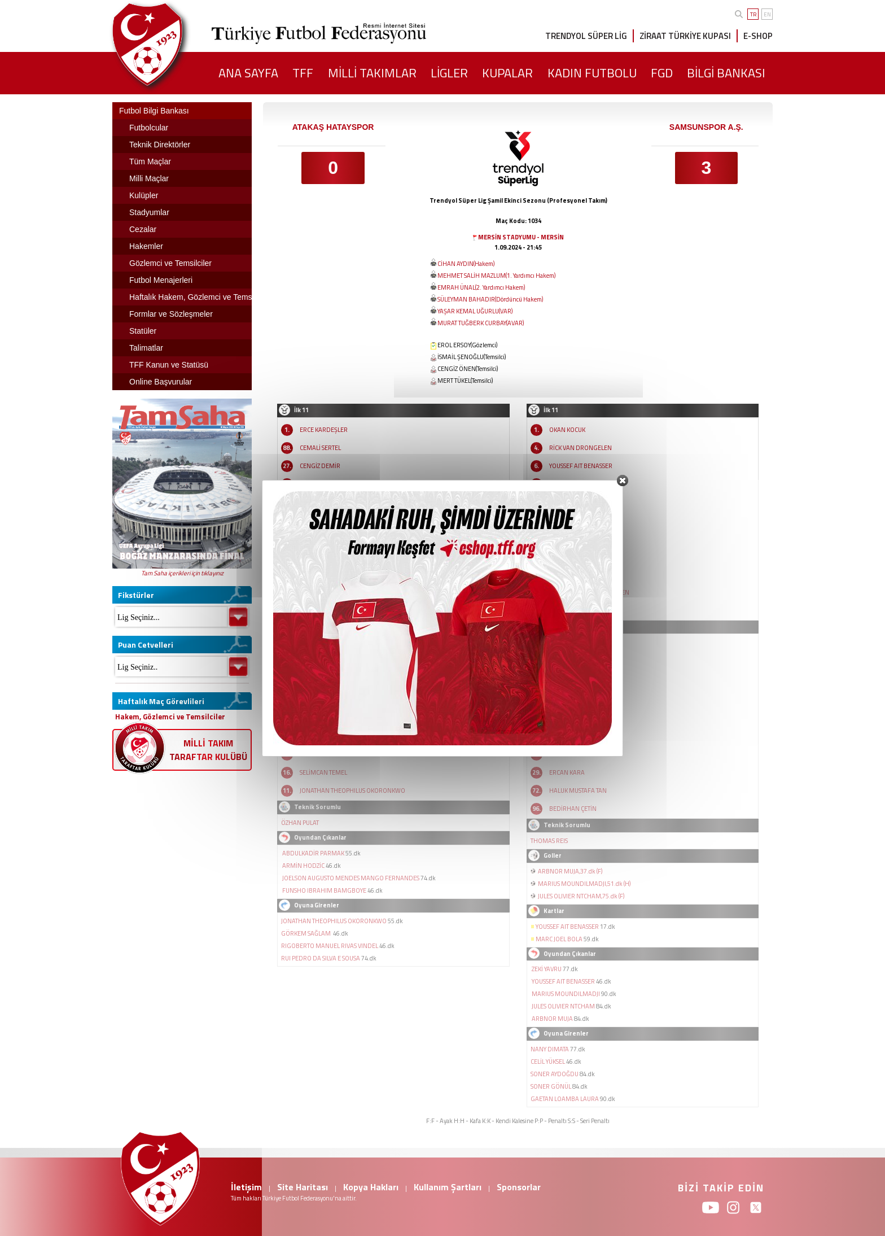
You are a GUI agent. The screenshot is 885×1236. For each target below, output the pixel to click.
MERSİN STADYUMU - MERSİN (521, 237)
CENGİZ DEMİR (320, 465)
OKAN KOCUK (567, 429)
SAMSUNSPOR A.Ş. (706, 127)
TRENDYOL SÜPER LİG (586, 35)
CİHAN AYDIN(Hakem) (465, 263)
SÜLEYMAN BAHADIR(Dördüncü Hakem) (490, 299)
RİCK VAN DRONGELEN (580, 447)
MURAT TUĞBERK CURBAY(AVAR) (480, 322)
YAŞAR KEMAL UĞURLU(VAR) (474, 311)
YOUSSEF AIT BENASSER (580, 465)
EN (767, 14)
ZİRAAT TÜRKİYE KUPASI (685, 35)
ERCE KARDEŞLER (324, 429)
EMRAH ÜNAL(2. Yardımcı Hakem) (481, 287)
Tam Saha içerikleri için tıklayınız (182, 573)
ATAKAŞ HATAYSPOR (333, 127)
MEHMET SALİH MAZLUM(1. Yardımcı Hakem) (496, 275)
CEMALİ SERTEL (320, 447)
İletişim (246, 1187)
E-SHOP (758, 35)
